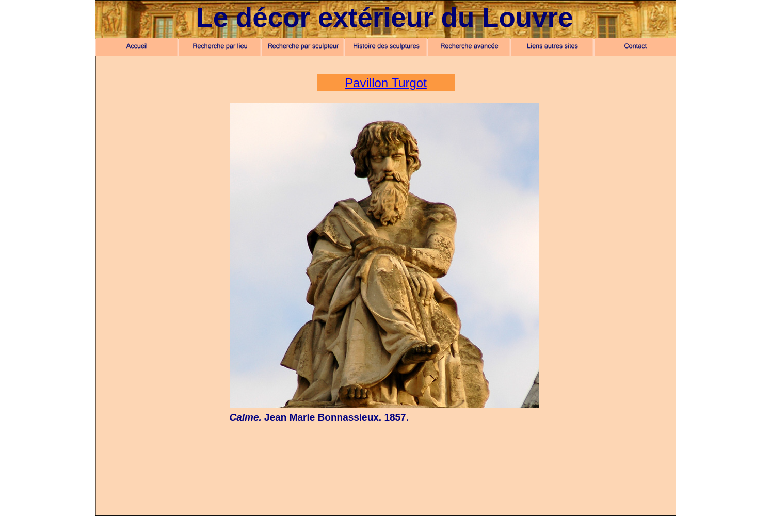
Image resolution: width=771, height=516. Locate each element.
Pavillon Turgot (386, 83)
